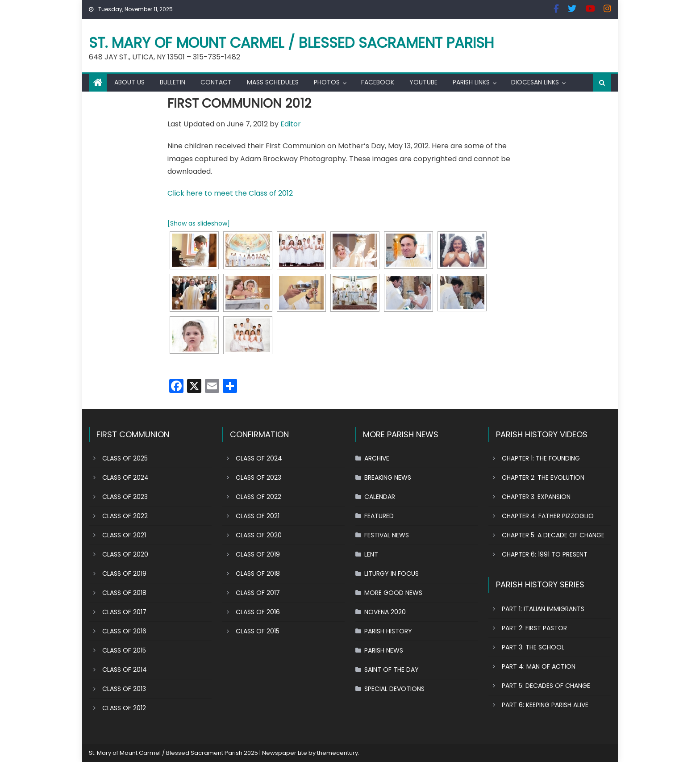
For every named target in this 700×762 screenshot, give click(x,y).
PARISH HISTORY (388, 631)
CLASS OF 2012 (124, 707)
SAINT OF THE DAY (391, 669)
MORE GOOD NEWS (393, 592)
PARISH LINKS (471, 82)
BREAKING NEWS (387, 477)
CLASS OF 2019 (124, 573)
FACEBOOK (377, 82)
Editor (290, 124)
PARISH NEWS (383, 650)
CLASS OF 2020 (125, 554)
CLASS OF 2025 (125, 458)
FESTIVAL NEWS (386, 535)
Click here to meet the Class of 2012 (230, 193)
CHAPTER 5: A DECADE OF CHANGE (553, 535)
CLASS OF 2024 (125, 477)
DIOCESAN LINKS (535, 82)
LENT (371, 554)
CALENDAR (379, 496)
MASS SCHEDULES (273, 82)
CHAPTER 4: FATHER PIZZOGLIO (548, 515)
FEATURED (379, 515)
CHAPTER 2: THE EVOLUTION (543, 477)
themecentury (337, 753)
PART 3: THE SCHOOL (533, 647)
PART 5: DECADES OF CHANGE (546, 685)
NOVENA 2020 (385, 611)
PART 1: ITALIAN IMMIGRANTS (543, 608)
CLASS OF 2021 (124, 535)
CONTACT (216, 82)
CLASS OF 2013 (124, 688)
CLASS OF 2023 (125, 496)
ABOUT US (129, 82)
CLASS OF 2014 (124, 669)
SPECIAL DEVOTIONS (394, 688)
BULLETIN (172, 82)
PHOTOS (327, 82)
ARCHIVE (376, 458)
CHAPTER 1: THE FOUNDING (541, 458)
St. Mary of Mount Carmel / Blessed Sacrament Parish (291, 43)
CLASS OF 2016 (124, 631)
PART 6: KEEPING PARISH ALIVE (545, 704)
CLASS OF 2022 (125, 515)
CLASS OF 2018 (124, 592)
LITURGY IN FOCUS (391, 573)
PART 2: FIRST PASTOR (534, 628)
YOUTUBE (423, 82)
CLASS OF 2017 (124, 611)
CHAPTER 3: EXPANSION (536, 496)
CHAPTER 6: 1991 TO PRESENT (545, 554)
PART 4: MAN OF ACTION (538, 666)
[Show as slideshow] (198, 223)
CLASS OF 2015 (124, 650)
